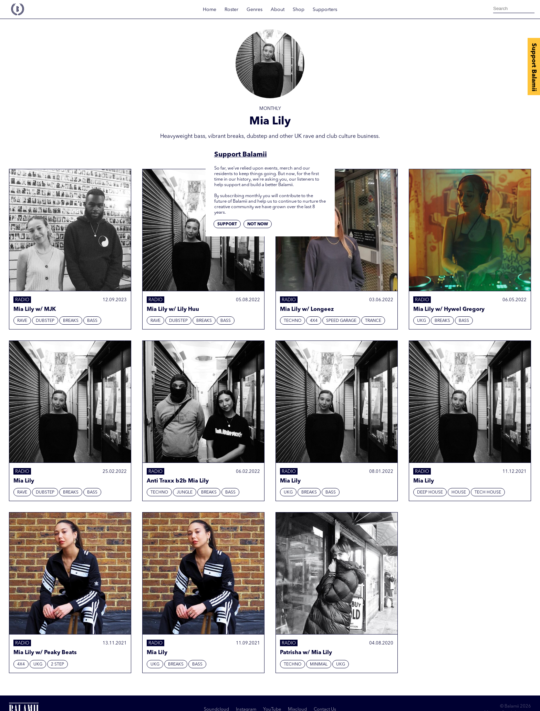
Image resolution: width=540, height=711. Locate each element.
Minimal (319, 664)
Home (209, 9)
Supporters (325, 9)
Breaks (71, 321)
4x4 (314, 321)
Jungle (185, 492)
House (458, 492)
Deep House (430, 492)
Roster (231, 9)
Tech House (488, 492)
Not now (257, 224)
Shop (298, 9)
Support (227, 224)
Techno (292, 321)
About (277, 9)
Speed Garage (341, 321)
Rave (22, 321)
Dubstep (45, 321)
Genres (254, 9)
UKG (421, 321)
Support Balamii (534, 67)
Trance (373, 321)
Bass (92, 321)
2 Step (57, 664)
